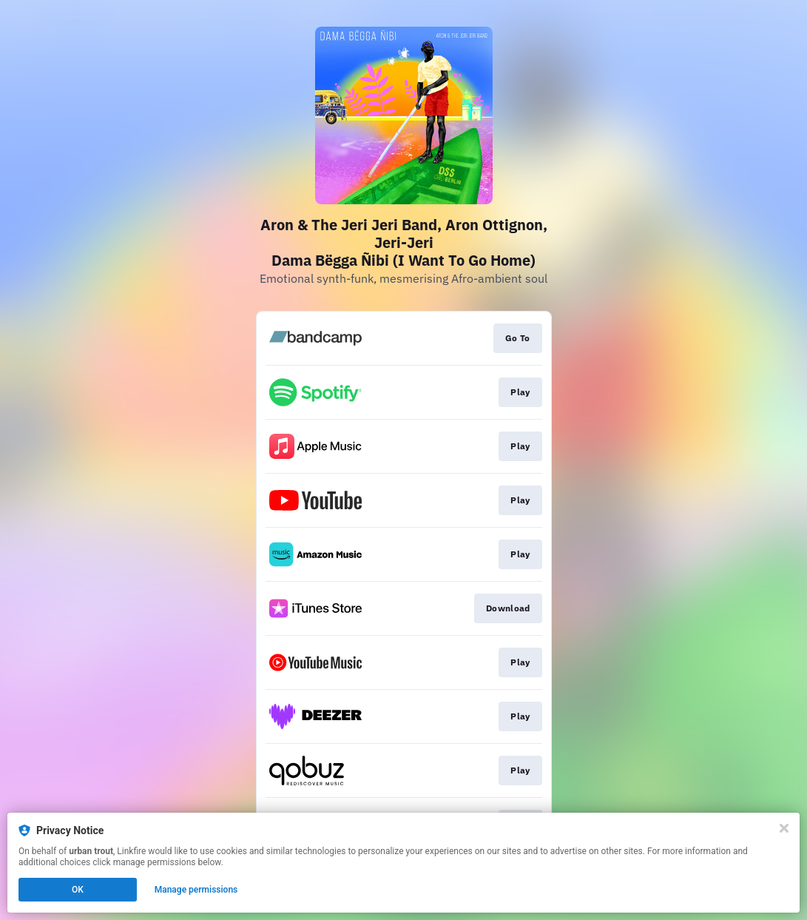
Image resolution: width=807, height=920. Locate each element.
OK (78, 889)
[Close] (784, 828)
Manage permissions (196, 889)
